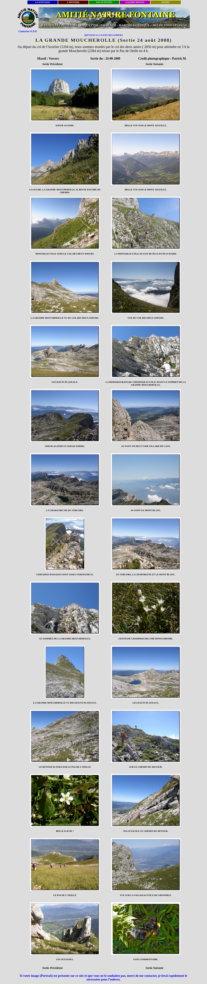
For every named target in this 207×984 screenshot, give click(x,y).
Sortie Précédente (52, 64)
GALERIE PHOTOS (134, 2)
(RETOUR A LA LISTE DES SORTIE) (103, 35)
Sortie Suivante (154, 64)
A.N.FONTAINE (42, 2)
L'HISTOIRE (73, 2)
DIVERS (166, 2)
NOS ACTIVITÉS (104, 2)
